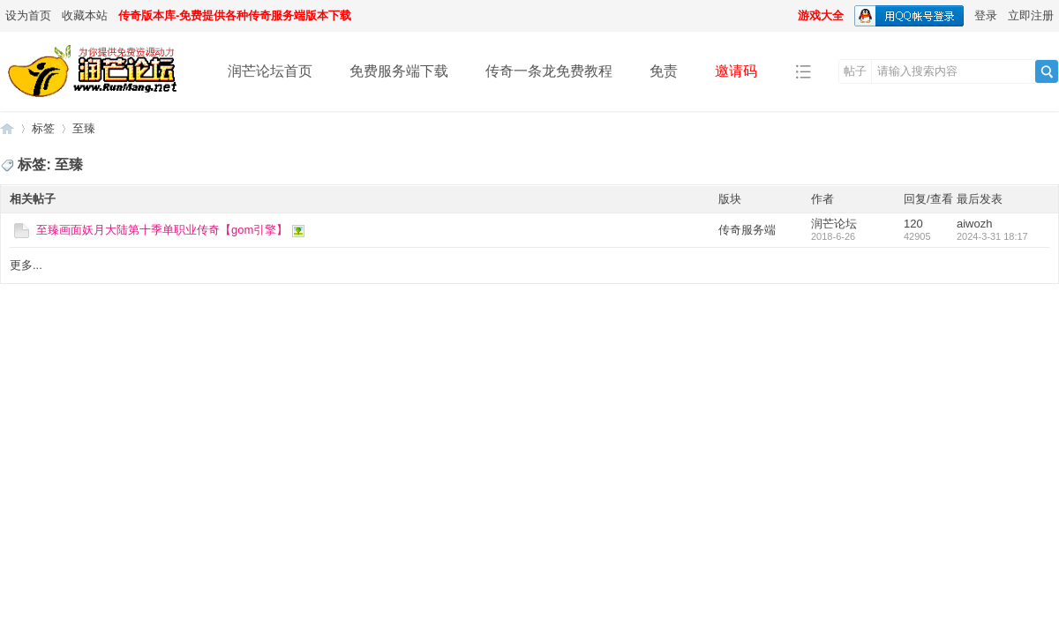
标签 (43, 128)
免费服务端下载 (398, 71)
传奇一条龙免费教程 (548, 71)
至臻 (83, 128)
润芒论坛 (7, 128)
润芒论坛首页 (270, 71)
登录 (985, 15)
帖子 (855, 71)
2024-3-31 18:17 (992, 236)
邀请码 (736, 71)
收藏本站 (85, 15)
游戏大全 (821, 15)
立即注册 (1031, 15)
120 (913, 223)
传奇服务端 (747, 229)
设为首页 (28, 15)
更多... (26, 265)
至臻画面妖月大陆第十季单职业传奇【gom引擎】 (162, 229)
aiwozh (974, 223)
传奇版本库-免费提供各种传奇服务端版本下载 (234, 15)
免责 (664, 71)
